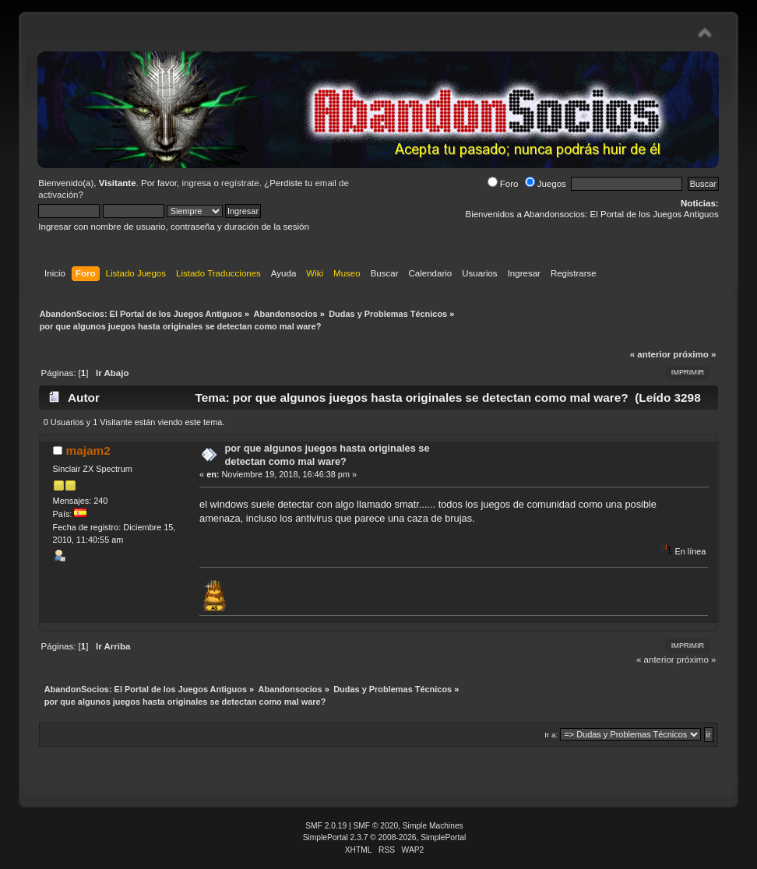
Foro (503, 183)
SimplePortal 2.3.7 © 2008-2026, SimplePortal (385, 837)
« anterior (650, 354)
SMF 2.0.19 (326, 826)
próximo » (694, 354)
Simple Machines (433, 826)
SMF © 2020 (376, 826)
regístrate (240, 183)
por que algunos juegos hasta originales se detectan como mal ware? (326, 454)
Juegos (545, 183)
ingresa (196, 183)
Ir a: (551, 734)
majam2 (87, 450)
